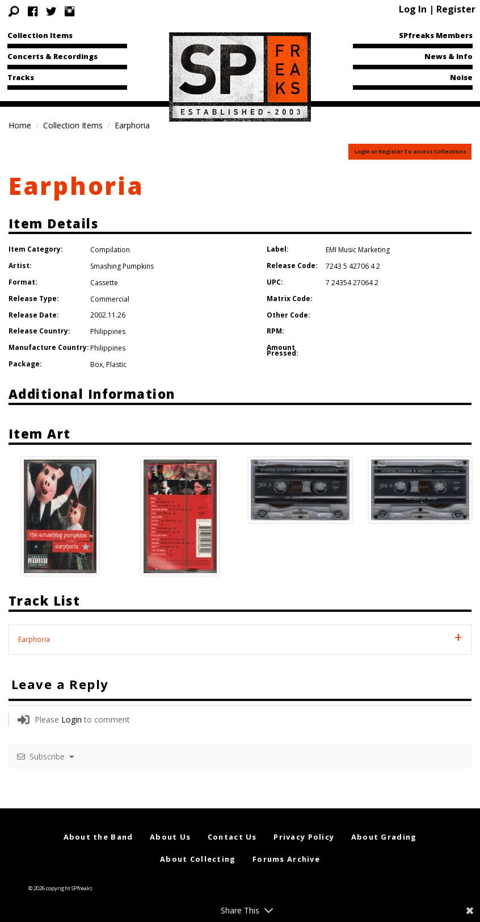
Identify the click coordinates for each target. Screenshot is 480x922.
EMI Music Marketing (358, 250)
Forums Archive (286, 859)
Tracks (20, 77)
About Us (170, 837)
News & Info (448, 56)
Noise (461, 77)
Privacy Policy (303, 837)
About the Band (98, 837)
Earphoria (76, 185)
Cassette (104, 282)
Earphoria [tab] (34, 639)
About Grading (384, 837)
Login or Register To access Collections (410, 151)
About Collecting (197, 859)
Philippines (107, 331)
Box (96, 364)
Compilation (110, 250)
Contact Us (232, 837)
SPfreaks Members (436, 35)
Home (20, 125)
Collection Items (40, 35)
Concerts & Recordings (52, 56)
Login (71, 719)
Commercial (109, 299)
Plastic (116, 364)
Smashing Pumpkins (122, 266)
